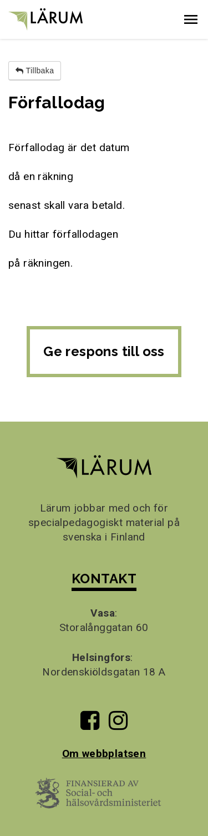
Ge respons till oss (104, 351)
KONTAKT (104, 578)
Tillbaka (35, 70)
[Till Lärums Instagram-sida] (118, 724)
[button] (191, 19)
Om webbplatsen (104, 753)
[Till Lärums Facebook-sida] (89, 724)
